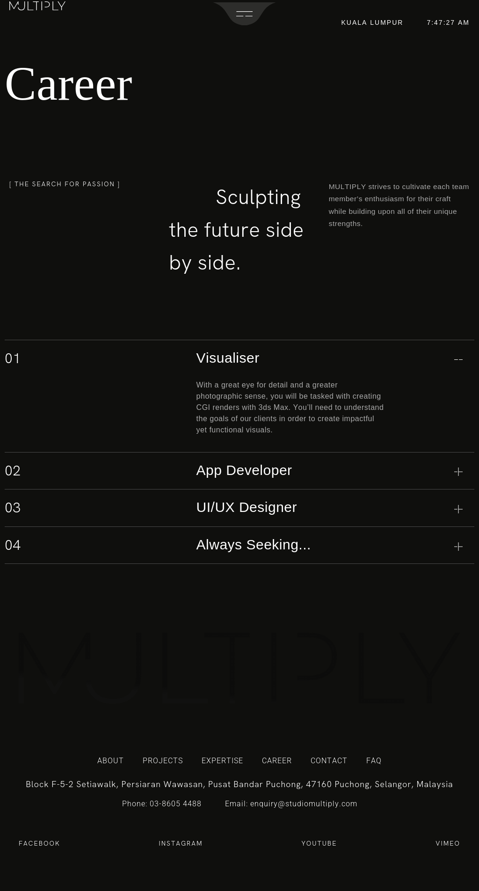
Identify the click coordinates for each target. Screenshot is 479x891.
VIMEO (447, 843)
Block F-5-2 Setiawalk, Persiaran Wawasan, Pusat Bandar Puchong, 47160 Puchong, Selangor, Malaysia (239, 784)
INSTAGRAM (181, 843)
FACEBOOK (39, 843)
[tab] (239, 358)
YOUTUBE (319, 843)
